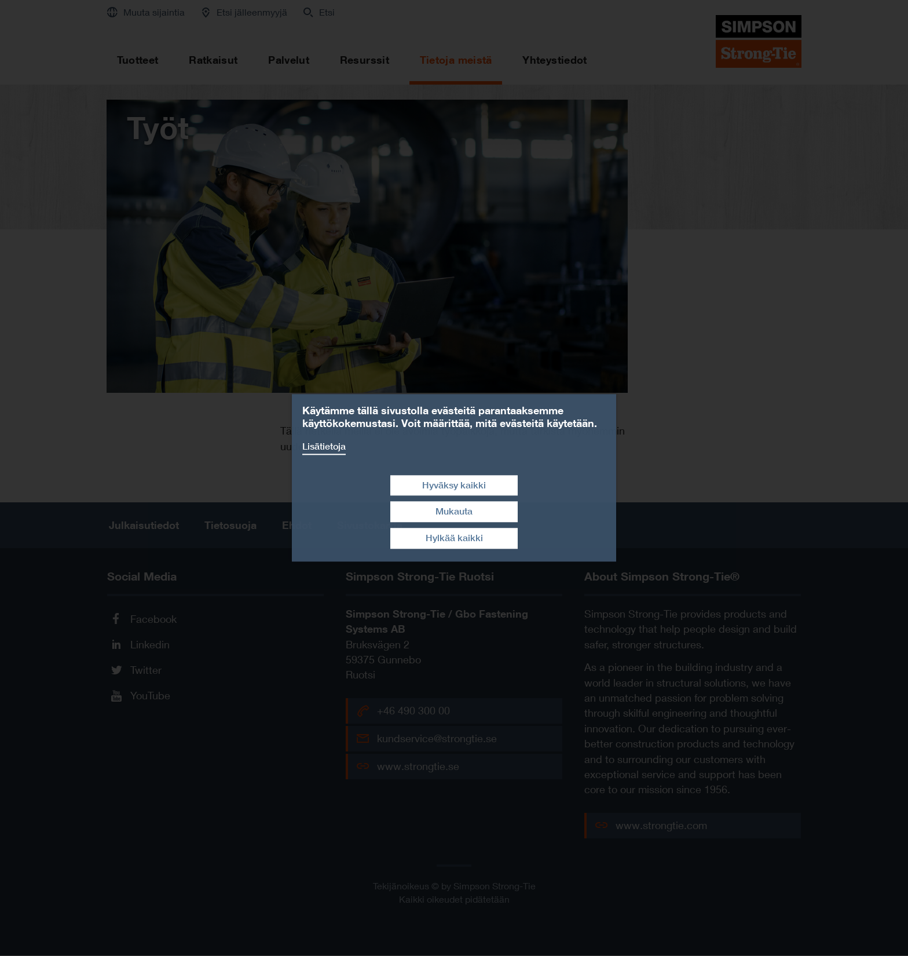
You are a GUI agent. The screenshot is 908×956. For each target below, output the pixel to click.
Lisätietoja (324, 446)
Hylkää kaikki (454, 537)
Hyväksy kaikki (454, 485)
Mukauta (454, 511)
